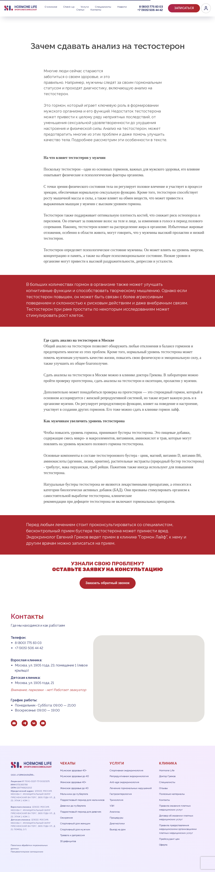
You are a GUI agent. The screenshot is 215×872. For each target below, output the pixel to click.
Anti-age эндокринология (124, 782)
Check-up (31, 6)
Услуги (48, 6)
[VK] (195, 8)
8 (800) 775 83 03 (138, 6)
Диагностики (117, 823)
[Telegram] (186, 8)
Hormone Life (166, 770)
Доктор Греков (167, 776)
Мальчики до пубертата (74, 794)
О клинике (11, 6)
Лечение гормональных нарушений (131, 788)
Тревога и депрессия (72, 835)
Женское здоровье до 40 (74, 788)
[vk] (34, 723)
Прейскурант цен (169, 839)
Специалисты (69, 6)
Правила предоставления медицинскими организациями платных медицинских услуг (178, 829)
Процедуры (116, 817)
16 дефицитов (68, 841)
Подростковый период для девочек (80, 811)
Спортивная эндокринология (126, 770)
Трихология (116, 800)
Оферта (163, 844)
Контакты (13, 10)
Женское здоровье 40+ (73, 782)
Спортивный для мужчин (75, 829)
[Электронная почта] (14, 723)
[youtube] (43, 723)
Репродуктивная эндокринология (129, 776)
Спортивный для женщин (75, 823)
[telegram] (25, 723)
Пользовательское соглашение (27, 852)
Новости (90, 6)
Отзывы (163, 788)
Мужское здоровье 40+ (73, 770)
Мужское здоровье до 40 (74, 776)
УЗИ (112, 805)
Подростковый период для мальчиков (82, 800)
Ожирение (66, 817)
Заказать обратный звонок (105, 583)
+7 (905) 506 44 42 (166, 6)
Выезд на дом (118, 829)
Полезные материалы (172, 794)
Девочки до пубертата (73, 805)
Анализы (115, 811)
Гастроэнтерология (121, 794)
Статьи (107, 6)
